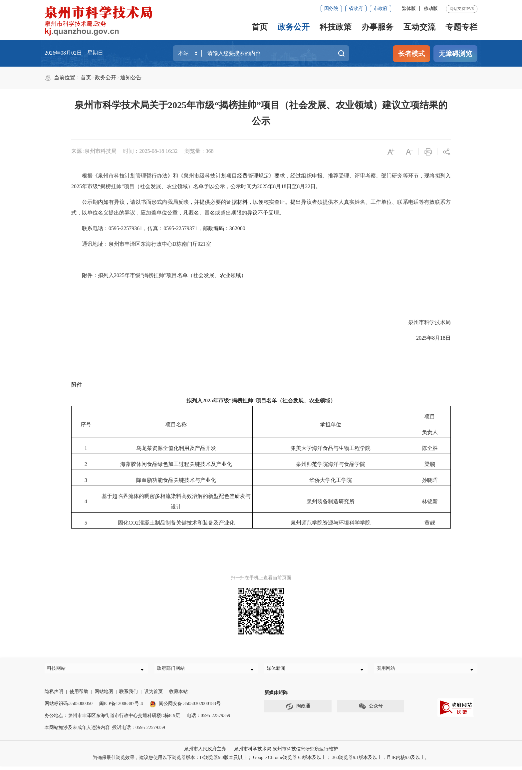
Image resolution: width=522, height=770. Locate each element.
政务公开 (294, 27)
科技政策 (336, 27)
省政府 (356, 8)
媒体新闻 (279, 670)
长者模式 (411, 53)
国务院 (331, 8)
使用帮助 (79, 695)
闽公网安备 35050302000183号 (185, 707)
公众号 (370, 710)
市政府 (381, 8)
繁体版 (409, 8)
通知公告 (130, 77)
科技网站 (59, 670)
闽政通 (298, 710)
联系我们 (128, 695)
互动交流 (419, 27)
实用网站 (389, 670)
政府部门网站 (174, 670)
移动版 (431, 8)
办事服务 (377, 27)
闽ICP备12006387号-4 (121, 707)
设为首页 (153, 695)
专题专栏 (461, 27)
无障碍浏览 (455, 53)
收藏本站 (178, 695)
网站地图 (104, 695)
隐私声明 (54, 695)
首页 (260, 27)
